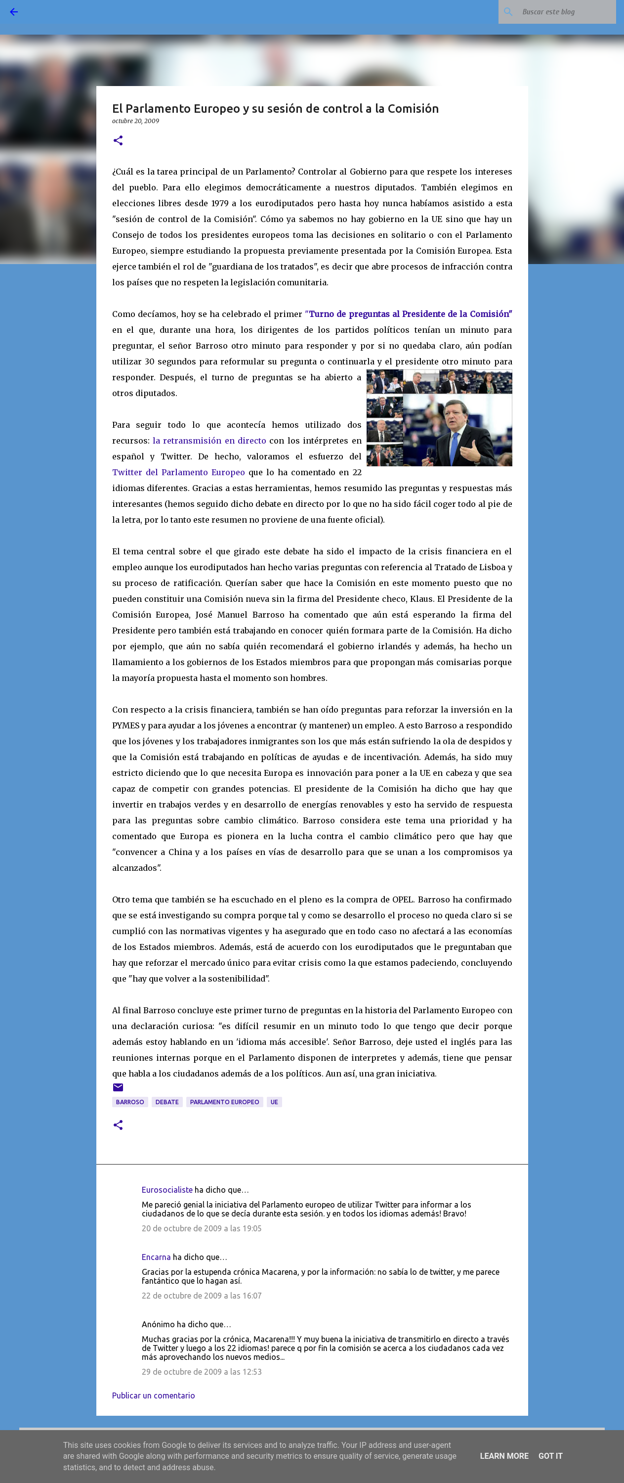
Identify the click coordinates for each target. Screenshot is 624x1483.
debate (167, 1102)
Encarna (156, 1257)
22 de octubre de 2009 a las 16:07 (202, 1295)
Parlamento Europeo (224, 1102)
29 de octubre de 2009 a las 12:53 (202, 1371)
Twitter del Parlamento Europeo (178, 472)
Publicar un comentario (153, 1395)
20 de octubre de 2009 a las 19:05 (202, 1228)
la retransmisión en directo (209, 441)
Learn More (504, 1456)
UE (274, 1102)
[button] (118, 141)
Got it (551, 1456)
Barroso (130, 1102)
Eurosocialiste (167, 1189)
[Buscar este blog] (564, 12)
